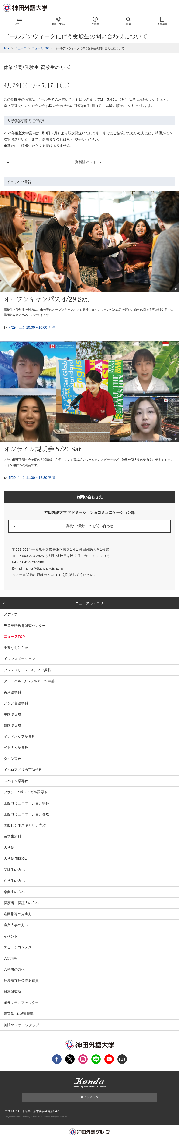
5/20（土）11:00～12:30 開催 (32, 477)
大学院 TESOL (15, 858)
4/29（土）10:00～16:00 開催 (32, 327)
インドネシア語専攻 (19, 736)
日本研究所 (12, 992)
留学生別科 (12, 836)
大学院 (9, 847)
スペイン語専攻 (16, 781)
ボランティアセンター (21, 1003)
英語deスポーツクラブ (21, 1025)
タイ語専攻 (12, 759)
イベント (11, 936)
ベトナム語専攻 (16, 747)
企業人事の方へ (16, 925)
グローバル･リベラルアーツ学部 (29, 681)
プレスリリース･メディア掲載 (27, 670)
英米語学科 (12, 692)
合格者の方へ (14, 969)
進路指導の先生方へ (19, 914)
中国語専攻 (12, 714)
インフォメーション (19, 659)
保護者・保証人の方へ (21, 903)
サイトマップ (89, 1097)
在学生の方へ (14, 881)
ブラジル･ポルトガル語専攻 (26, 792)
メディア (11, 614)
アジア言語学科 (16, 703)
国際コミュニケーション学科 (26, 803)
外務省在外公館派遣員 (21, 981)
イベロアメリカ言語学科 (23, 770)
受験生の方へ (14, 870)
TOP (6, 48)
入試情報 (11, 958)
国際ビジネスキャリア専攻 (25, 825)
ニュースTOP (40, 48)
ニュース (20, 48)
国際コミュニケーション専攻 (26, 814)
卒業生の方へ (14, 892)
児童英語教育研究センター (25, 626)
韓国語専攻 (12, 725)
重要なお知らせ (16, 648)
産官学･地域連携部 (19, 1014)
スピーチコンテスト (19, 947)
